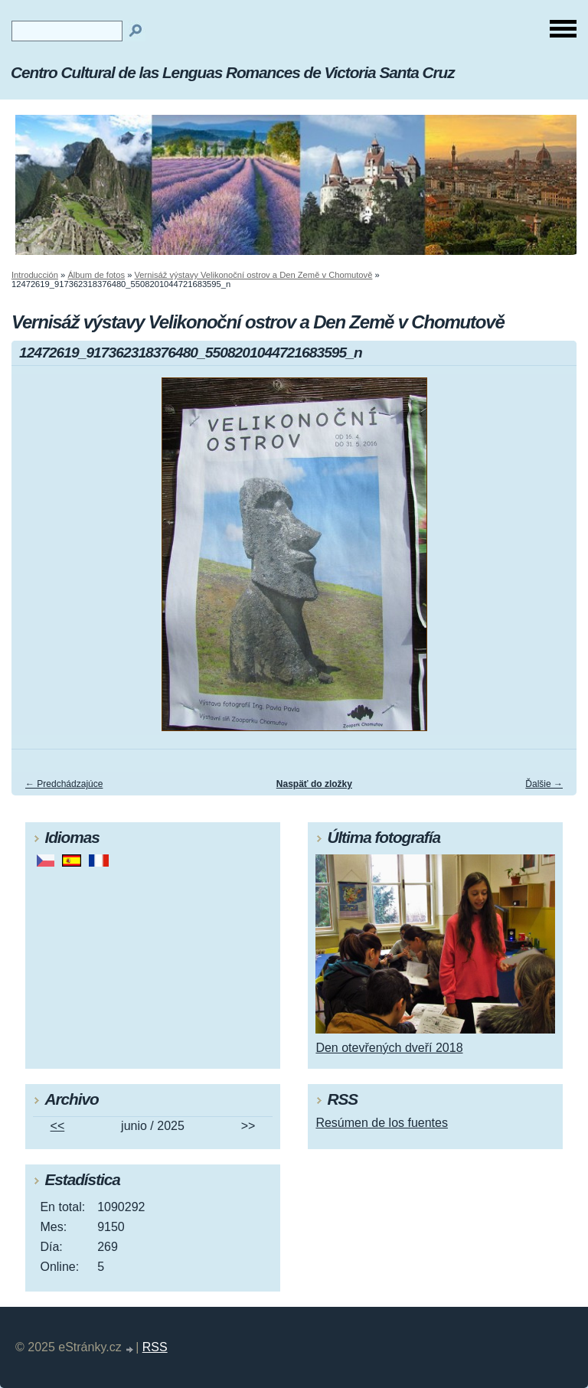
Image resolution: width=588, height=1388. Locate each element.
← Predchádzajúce (64, 784)
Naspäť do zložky (314, 784)
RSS (155, 1347)
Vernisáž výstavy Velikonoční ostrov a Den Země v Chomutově (254, 274)
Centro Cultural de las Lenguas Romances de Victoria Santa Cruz (233, 72)
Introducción (34, 274)
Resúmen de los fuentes (381, 1122)
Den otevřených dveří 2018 (388, 1047)
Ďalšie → (544, 784)
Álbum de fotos (96, 274)
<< (58, 1125)
